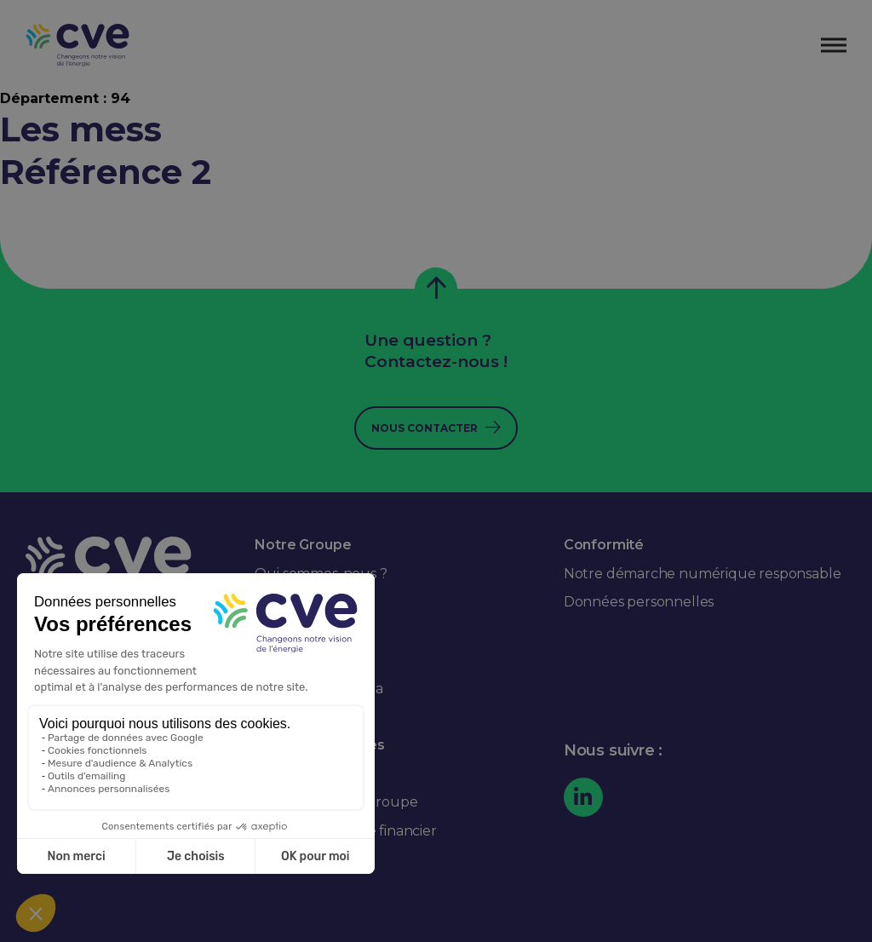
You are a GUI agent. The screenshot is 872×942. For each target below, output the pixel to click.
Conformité (604, 545)
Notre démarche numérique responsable (702, 574)
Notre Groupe (303, 545)
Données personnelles (639, 602)
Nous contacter (424, 428)
